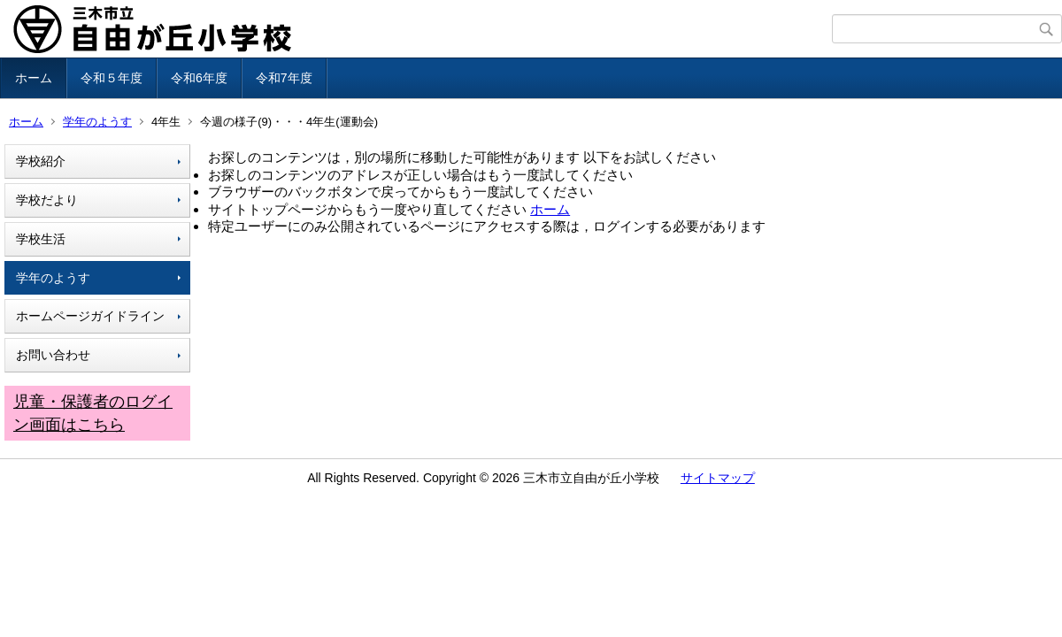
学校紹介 (40, 161)
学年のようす (97, 121)
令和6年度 (199, 78)
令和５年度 (111, 78)
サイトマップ (718, 478)
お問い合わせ (53, 355)
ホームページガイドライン (90, 316)
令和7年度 (284, 78)
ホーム (33, 78)
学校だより (47, 200)
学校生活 (40, 239)
